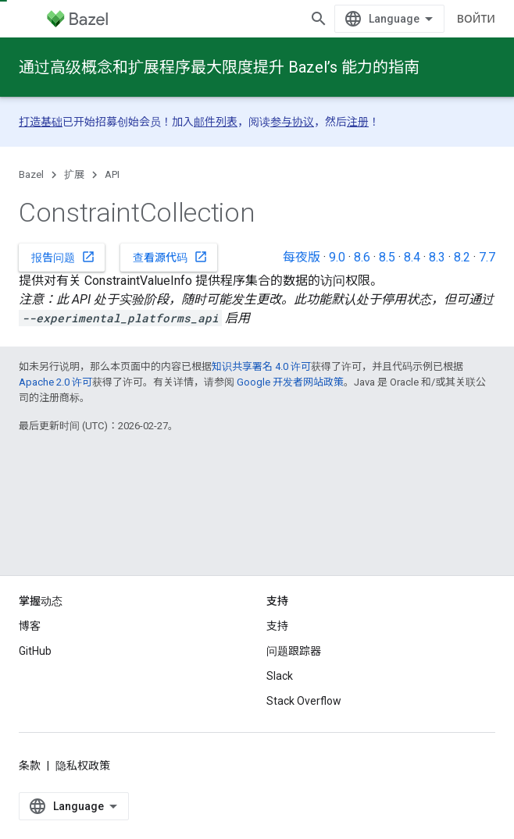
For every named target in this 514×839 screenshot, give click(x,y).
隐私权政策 (82, 793)
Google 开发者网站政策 (290, 382)
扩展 (74, 174)
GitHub (35, 679)
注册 (358, 122)
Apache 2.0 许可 (55, 382)
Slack (279, 704)
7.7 (487, 257)
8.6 (362, 257)
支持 (277, 654)
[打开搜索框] (479, 18)
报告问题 (63, 257)
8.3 (437, 257)
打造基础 (40, 122)
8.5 (387, 257)
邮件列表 (215, 122)
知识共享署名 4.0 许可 (261, 366)
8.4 (412, 257)
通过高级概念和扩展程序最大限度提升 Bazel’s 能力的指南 (219, 67)
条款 (30, 793)
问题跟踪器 (293, 679)
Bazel (31, 174)
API (112, 174)
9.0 (337, 257)
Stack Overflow (303, 729)
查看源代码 (170, 257)
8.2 (462, 257)
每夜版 (301, 257)
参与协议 (292, 122)
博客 (30, 654)
